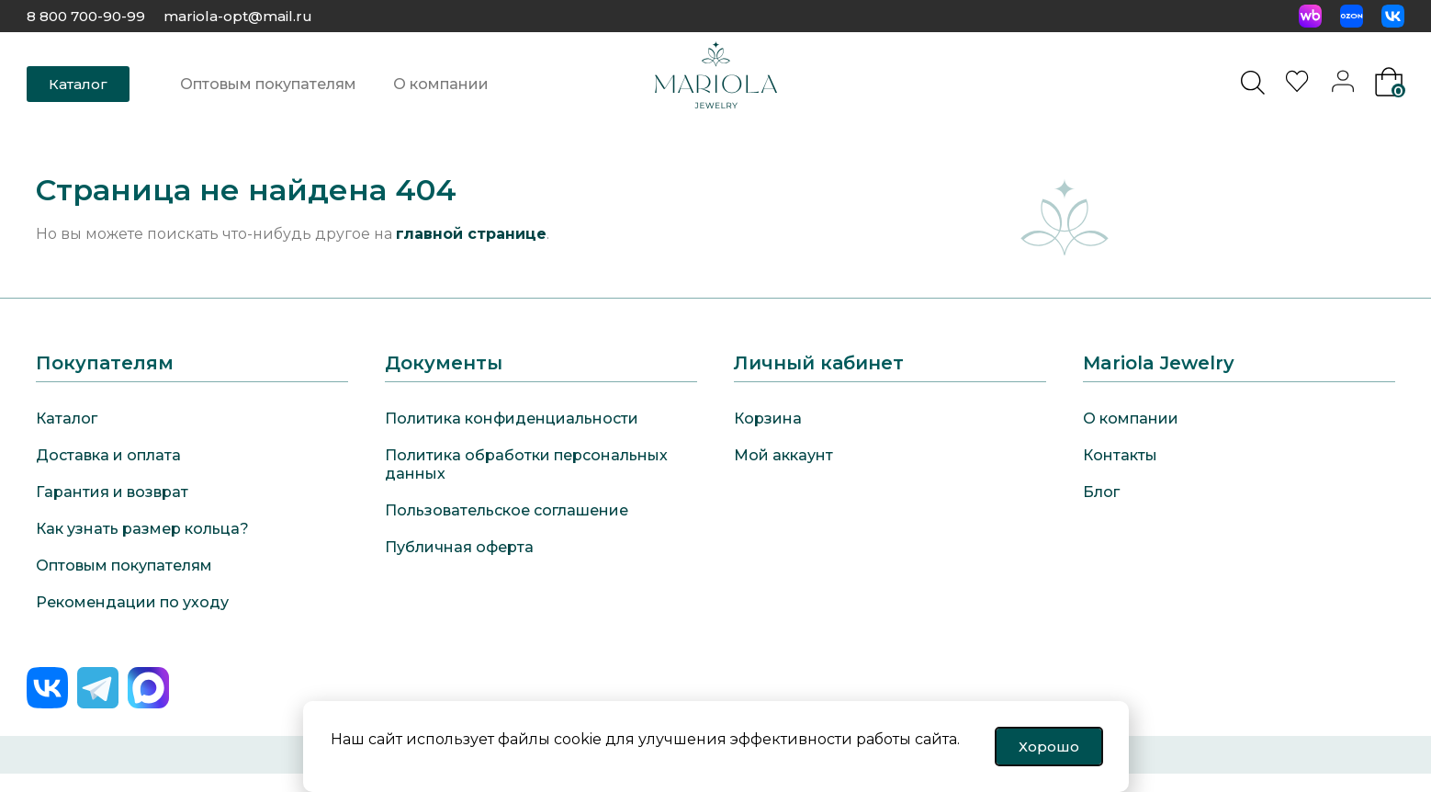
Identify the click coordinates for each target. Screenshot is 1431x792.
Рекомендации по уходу (132, 602)
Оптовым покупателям (268, 84)
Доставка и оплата (108, 455)
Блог (1101, 492)
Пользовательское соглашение (506, 510)
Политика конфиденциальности (511, 418)
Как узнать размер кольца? (142, 528)
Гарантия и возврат (112, 492)
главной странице (471, 234)
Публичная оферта (459, 547)
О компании (441, 84)
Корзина (768, 418)
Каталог (66, 418)
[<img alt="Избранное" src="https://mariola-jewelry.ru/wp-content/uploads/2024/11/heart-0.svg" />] (1299, 87)
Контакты (1120, 455)
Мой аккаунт (783, 455)
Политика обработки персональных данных (526, 464)
